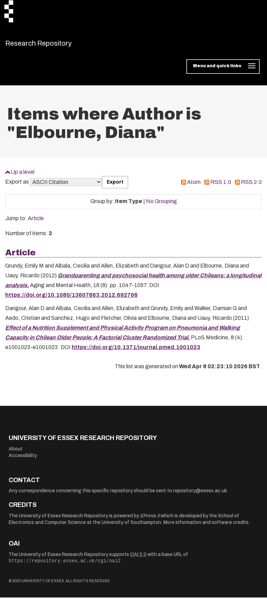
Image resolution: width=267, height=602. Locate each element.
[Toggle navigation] (223, 71)
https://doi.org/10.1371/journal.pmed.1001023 (136, 352)
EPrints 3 (150, 520)
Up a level (22, 176)
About (16, 453)
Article (36, 223)
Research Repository (54, 45)
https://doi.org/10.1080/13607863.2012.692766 (71, 299)
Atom (194, 187)
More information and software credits (206, 527)
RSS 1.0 (220, 187)
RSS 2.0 (251, 187)
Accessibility (23, 460)
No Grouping (161, 206)
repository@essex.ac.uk (200, 495)
